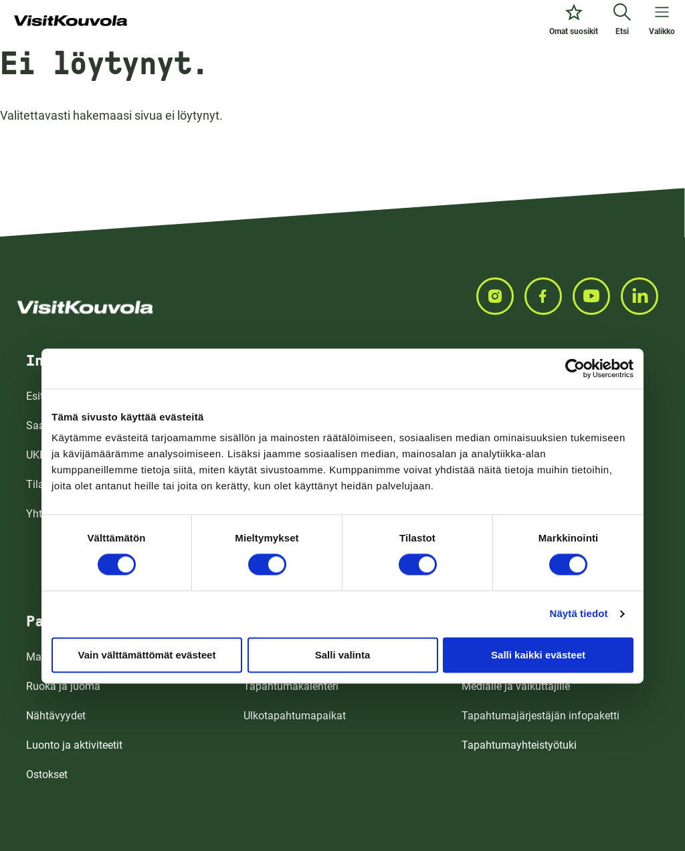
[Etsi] (622, 21)
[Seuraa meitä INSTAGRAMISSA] (500, 296)
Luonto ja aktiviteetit (74, 745)
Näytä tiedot (579, 613)
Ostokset (47, 774)
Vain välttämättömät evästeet (147, 654)
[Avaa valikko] (662, 21)
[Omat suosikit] (573, 21)
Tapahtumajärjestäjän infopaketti (540, 715)
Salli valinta (343, 654)
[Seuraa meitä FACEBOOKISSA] (548, 296)
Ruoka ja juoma (63, 686)
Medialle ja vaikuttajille (516, 686)
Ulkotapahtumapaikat (294, 715)
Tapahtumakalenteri (290, 686)
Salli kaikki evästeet (538, 654)
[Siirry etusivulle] (70, 21)
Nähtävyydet (56, 715)
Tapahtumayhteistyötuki (519, 745)
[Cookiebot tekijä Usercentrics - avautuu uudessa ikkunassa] (574, 368)
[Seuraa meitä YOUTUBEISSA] (597, 296)
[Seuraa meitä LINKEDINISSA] (645, 296)
